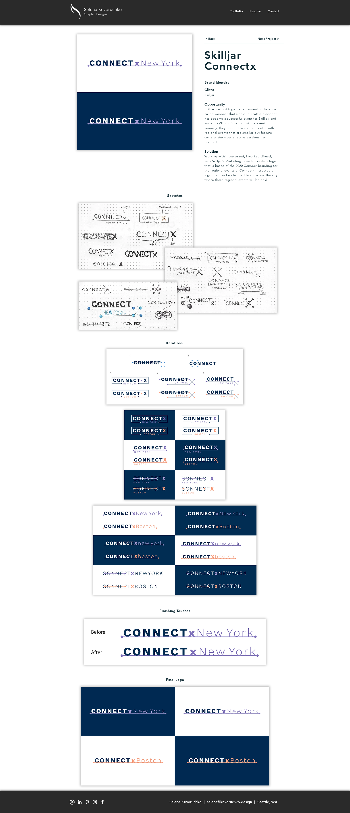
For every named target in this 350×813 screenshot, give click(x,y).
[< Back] (210, 38)
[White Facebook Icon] (102, 802)
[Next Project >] (268, 38)
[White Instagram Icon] (95, 802)
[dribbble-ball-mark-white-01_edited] (72, 802)
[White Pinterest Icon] (87, 802)
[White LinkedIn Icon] (79, 802)
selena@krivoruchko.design (229, 802)
